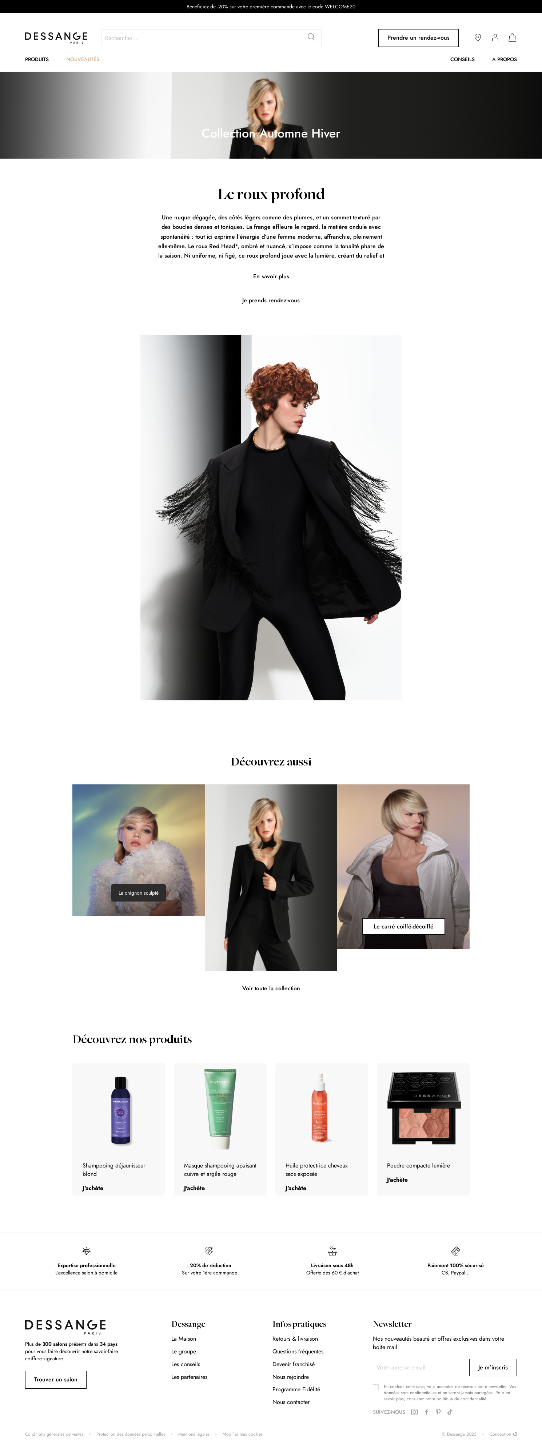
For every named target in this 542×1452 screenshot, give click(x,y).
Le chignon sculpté (139, 892)
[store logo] (56, 38)
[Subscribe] (493, 1367)
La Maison (183, 1338)
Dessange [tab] (188, 1325)
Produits (37, 59)
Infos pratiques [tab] (299, 1325)
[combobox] (211, 37)
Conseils (462, 59)
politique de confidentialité (461, 1399)
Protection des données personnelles (130, 1434)
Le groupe (183, 1351)
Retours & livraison (295, 1338)
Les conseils (185, 1364)
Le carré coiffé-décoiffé (404, 926)
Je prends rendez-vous (271, 300)
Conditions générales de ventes (54, 1434)
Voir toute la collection (271, 988)
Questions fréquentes (297, 1351)
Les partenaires (189, 1377)
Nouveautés (82, 59)
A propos (504, 59)
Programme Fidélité (296, 1389)
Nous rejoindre (290, 1377)
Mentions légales (194, 1434)
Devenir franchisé (293, 1364)
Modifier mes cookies (243, 1434)
